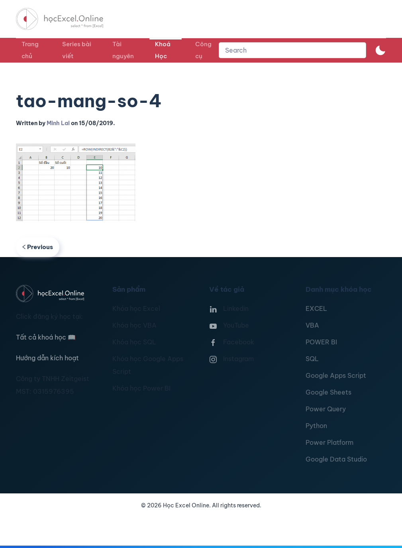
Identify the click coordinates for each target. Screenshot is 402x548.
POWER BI (321, 342)
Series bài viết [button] (76, 50)
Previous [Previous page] (37, 247)
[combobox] (292, 50)
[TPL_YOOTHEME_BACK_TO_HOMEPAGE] (67, 19)
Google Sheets (328, 392)
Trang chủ (30, 50)
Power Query (326, 409)
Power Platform (329, 442)
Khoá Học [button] (163, 50)
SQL (312, 359)
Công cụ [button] (203, 50)
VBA (312, 325)
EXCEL (316, 308)
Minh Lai (58, 123)
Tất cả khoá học (46, 337)
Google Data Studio (336, 459)
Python (316, 426)
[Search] (292, 50)
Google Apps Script (336, 375)
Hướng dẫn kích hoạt (47, 358)
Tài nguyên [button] (123, 50)
